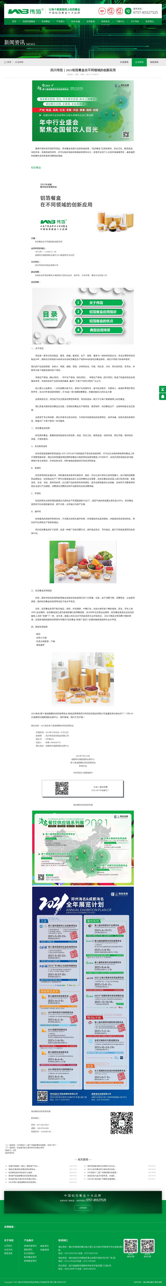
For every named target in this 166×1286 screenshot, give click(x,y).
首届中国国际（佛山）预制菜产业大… (24, 1166)
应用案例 (91, 21)
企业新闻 (139, 62)
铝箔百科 (154, 62)
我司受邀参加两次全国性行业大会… (101, 1166)
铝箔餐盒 (46, 21)
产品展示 (60, 21)
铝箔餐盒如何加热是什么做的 (20, 1173)
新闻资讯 (105, 22)
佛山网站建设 (148, 1282)
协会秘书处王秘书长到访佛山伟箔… (23, 1179)
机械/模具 (44, 1250)
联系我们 (150, 21)
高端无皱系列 (30, 1246)
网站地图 (158, 1282)
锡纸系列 (44, 1246)
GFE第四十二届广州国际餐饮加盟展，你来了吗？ (37, 1145)
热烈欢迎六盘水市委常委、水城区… (101, 1176)
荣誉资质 (8, 1253)
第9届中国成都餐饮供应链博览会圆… (24, 1176)
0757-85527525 (71, 1253)
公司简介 (8, 1246)
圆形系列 (28, 1249)
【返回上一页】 (10, 1150)
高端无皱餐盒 (29, 21)
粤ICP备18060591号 (58, 1282)
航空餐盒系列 (30, 1257)
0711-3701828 (71, 1261)
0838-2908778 (71, 1269)
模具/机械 (75, 21)
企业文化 (8, 1249)
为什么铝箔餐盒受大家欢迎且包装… (101, 1169)
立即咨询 (83, 1208)
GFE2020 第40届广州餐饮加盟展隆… (102, 1179)
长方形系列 (29, 1253)
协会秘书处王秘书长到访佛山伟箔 (30, 1148)
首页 (14, 21)
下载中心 (120, 21)
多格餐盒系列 (30, 1261)
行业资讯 (124, 62)
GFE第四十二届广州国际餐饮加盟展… (102, 1173)
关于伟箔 (135, 21)
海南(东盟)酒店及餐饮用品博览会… (23, 1169)
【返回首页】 (9, 1153)
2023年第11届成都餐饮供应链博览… (23, 1182)
